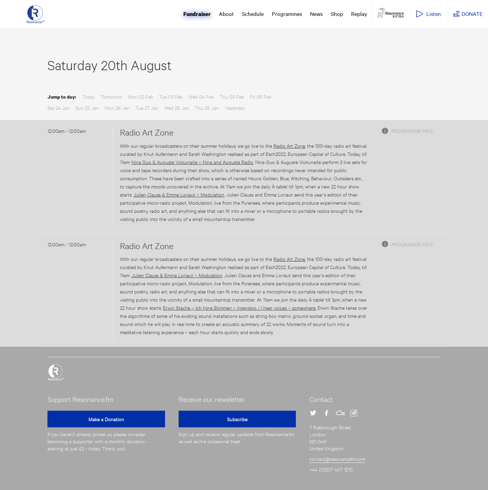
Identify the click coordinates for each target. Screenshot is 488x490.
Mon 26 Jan (117, 107)
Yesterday (235, 107)
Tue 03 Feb (171, 96)
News (316, 13)
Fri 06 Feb (260, 96)
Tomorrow (111, 96)
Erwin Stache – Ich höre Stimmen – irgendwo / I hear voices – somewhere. (239, 307)
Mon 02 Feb (140, 96)
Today (88, 96)
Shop (337, 13)
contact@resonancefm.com (337, 458)
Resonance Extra (391, 13)
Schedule (253, 13)
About (226, 13)
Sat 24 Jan (58, 107)
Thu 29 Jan (207, 107)
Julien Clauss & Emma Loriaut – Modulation (179, 194)
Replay (359, 13)
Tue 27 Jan (147, 107)
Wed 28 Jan (176, 107)
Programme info (412, 130)
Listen (433, 13)
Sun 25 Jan (87, 107)
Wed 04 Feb (201, 96)
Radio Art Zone (147, 132)
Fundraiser (197, 14)
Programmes (287, 13)
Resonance (55, 372)
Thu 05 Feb (232, 96)
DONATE (472, 13)
